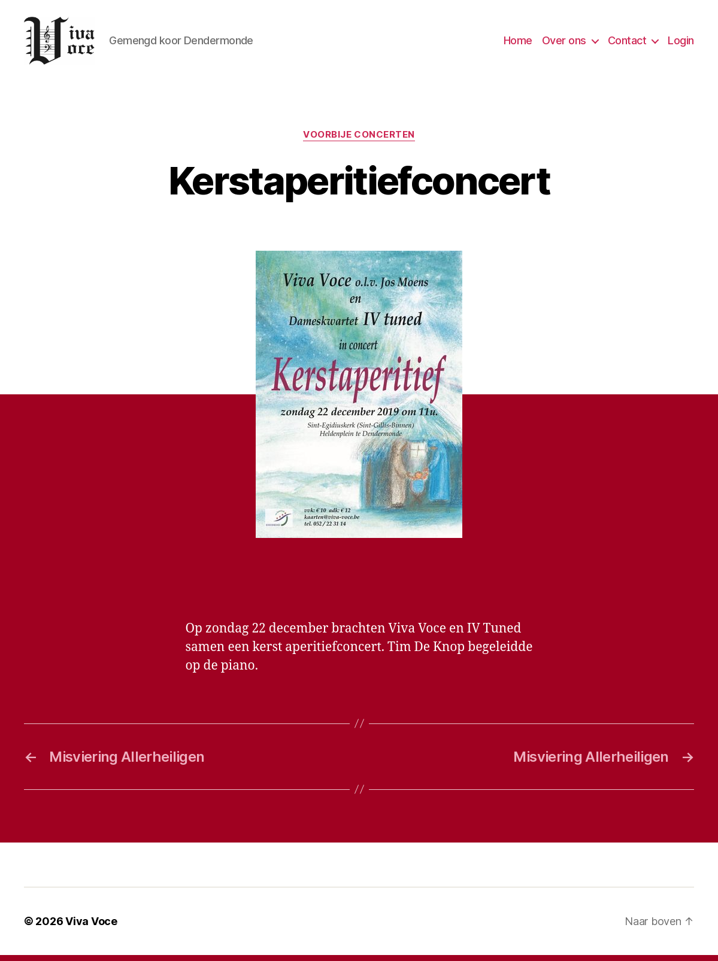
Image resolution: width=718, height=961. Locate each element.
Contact (627, 43)
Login (681, 43)
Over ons (564, 43)
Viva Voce (91, 927)
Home (518, 43)
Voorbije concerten (359, 140)
